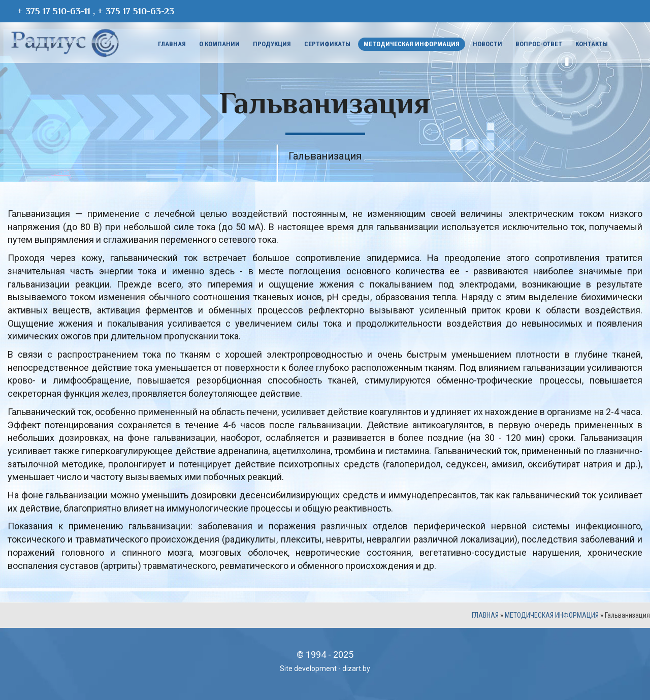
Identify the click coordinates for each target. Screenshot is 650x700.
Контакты (591, 44)
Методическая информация (412, 44)
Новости (487, 44)
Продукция (272, 44)
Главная (172, 44)
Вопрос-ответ (538, 44)
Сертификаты (327, 44)
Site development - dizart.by (325, 668)
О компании (219, 44)
